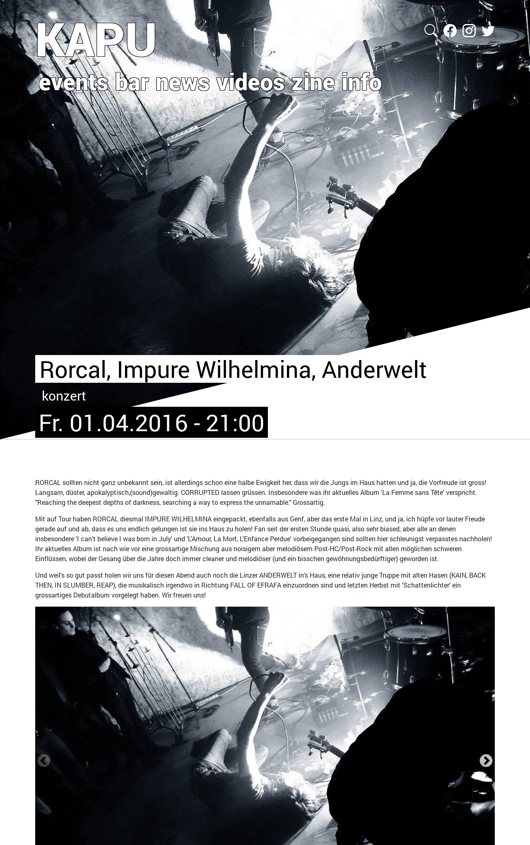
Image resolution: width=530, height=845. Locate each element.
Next (486, 761)
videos (251, 81)
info (362, 81)
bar (132, 81)
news (183, 81)
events (73, 81)
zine (313, 81)
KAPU (96, 38)
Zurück (44, 761)
